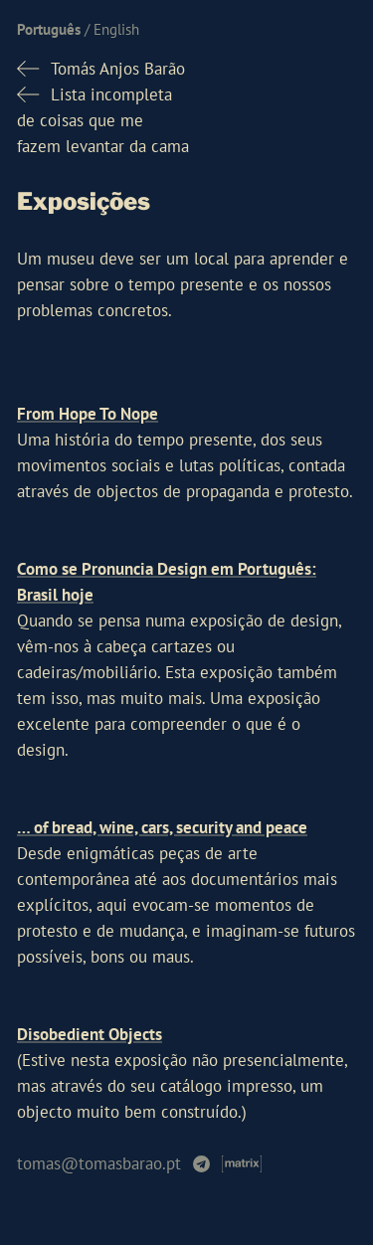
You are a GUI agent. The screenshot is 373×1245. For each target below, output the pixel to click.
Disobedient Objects (89, 1034)
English (116, 29)
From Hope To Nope (87, 414)
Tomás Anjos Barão (118, 69)
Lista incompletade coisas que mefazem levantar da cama (103, 120)
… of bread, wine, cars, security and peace (162, 827)
